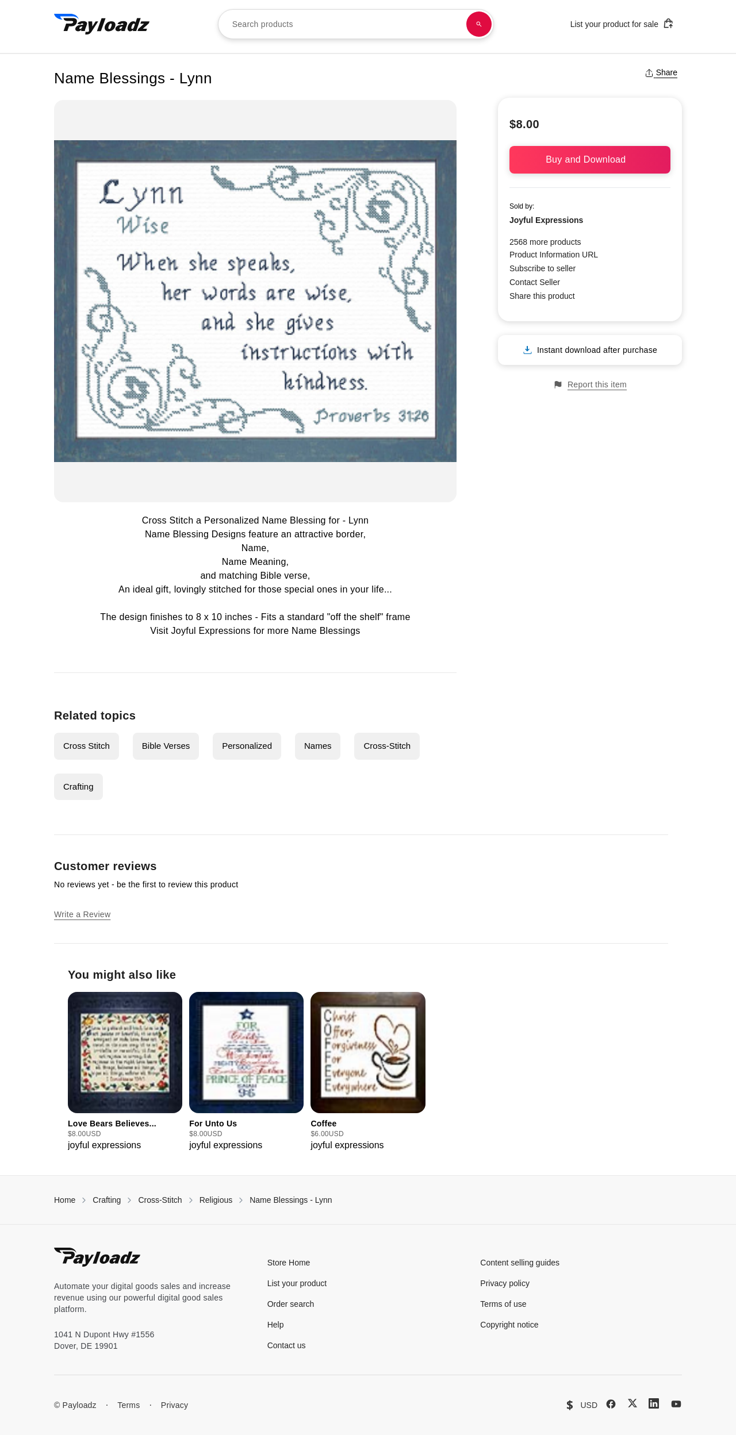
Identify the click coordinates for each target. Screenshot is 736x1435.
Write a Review (82, 914)
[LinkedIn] (654, 1403)
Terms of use (503, 1304)
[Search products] (479, 24)
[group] (125, 1072)
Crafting (78, 786)
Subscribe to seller (542, 268)
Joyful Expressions (210, 631)
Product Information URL (553, 254)
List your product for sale (622, 23)
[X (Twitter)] (632, 1403)
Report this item (590, 385)
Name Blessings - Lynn (291, 1200)
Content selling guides (519, 1262)
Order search (291, 1304)
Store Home (288, 1262)
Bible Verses (166, 746)
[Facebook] (610, 1404)
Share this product (542, 296)
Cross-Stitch (387, 746)
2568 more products (545, 242)
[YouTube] (676, 1404)
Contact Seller (534, 282)
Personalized (247, 746)
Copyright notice (509, 1324)
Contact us (286, 1345)
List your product (297, 1283)
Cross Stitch (86, 746)
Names (318, 746)
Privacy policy (505, 1283)
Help (275, 1324)
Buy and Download (590, 159)
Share (661, 72)
